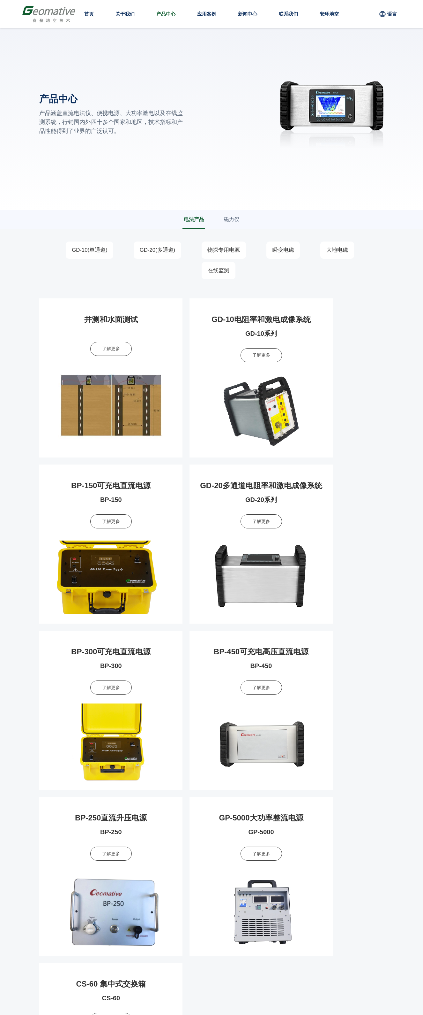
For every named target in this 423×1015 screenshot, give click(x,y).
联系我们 (288, 14)
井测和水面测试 (94, 320)
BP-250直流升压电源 (94, 652)
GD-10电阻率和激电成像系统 (212, 320)
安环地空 (329, 14)
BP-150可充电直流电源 (328, 320)
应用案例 (206, 14)
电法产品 (193, 219)
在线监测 (219, 271)
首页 (89, 14)
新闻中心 (247, 14)
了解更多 (94, 349)
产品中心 (165, 14)
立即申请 (364, 833)
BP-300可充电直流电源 (211, 486)
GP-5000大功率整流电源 (211, 652)
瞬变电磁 (286, 251)
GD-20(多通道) (155, 251)
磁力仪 (232, 219)
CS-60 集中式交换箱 (329, 652)
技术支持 (192, 997)
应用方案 (236, 893)
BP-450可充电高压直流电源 (328, 486)
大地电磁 (343, 251)
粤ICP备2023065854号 (148, 997)
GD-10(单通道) (84, 251)
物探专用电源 (224, 251)
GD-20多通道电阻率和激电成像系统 (107, 486)
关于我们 (125, 14)
